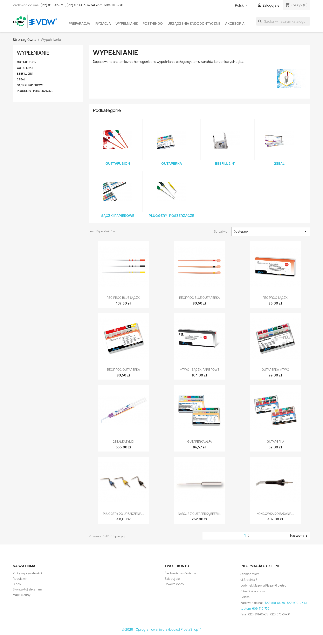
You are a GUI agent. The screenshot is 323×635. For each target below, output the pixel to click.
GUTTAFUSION (26, 62)
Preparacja (79, 23)
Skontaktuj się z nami (27, 589)
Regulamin (20, 579)
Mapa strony (21, 595)
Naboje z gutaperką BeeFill (199, 514)
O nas (17, 584)
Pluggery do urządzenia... (123, 514)
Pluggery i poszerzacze (35, 91)
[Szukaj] (283, 21)
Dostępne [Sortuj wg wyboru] (271, 231)
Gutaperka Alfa (199, 441)
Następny (299, 535)
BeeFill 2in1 (25, 73)
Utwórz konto (174, 584)
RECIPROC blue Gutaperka (199, 298)
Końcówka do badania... (275, 514)
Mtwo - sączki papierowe (199, 370)
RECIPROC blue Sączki (123, 298)
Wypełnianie (127, 23)
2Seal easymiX (123, 441)
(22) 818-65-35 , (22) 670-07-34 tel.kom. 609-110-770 (81, 5)
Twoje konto (177, 566)
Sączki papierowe (30, 85)
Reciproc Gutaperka (123, 370)
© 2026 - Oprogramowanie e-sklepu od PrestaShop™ (161, 629)
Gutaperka (25, 68)
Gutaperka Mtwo (275, 370)
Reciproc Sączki (275, 298)
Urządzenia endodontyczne (193, 23)
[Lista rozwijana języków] (242, 5)
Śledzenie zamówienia (180, 573)
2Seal (21, 79)
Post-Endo (153, 23)
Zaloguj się (172, 579)
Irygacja (103, 23)
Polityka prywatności (27, 573)
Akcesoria (235, 23)
